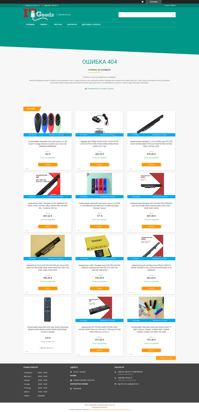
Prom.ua (112, 405)
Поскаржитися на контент (99, 409)
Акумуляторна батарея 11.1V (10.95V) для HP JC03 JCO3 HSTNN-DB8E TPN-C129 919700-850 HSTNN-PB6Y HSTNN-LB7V (151, 143)
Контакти (72, 24)
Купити (47, 164)
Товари (43, 24)
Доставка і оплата (91, 24)
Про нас (58, 24)
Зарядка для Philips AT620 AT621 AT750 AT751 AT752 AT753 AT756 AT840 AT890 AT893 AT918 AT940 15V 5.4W (99, 143)
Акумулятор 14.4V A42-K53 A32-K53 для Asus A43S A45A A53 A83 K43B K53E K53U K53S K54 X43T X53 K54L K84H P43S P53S (47, 267)
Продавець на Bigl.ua (99, 407)
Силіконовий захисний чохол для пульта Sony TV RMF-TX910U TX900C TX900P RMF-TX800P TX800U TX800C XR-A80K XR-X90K (151, 329)
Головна (30, 24)
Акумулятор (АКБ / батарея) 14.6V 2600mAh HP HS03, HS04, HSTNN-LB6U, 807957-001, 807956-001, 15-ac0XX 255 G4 (48, 205)
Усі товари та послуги (165, 358)
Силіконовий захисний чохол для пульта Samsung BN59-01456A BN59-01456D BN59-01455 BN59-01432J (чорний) (47, 329)
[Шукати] (173, 14)
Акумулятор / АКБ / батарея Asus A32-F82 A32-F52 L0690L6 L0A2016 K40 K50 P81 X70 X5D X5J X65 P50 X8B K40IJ (99, 267)
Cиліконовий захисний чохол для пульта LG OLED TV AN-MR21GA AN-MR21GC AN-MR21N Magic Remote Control (99, 205)
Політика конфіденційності (120, 409)
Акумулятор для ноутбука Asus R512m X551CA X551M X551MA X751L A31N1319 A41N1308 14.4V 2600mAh (151, 267)
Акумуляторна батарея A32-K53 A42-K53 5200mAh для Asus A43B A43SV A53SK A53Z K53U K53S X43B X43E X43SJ (151, 205)
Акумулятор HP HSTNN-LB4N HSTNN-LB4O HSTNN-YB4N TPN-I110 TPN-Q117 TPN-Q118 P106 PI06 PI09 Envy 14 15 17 (100, 329)
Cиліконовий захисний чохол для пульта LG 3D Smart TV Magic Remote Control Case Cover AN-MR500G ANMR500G (47, 143)
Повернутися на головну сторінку (100, 89)
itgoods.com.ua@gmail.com (128, 384)
